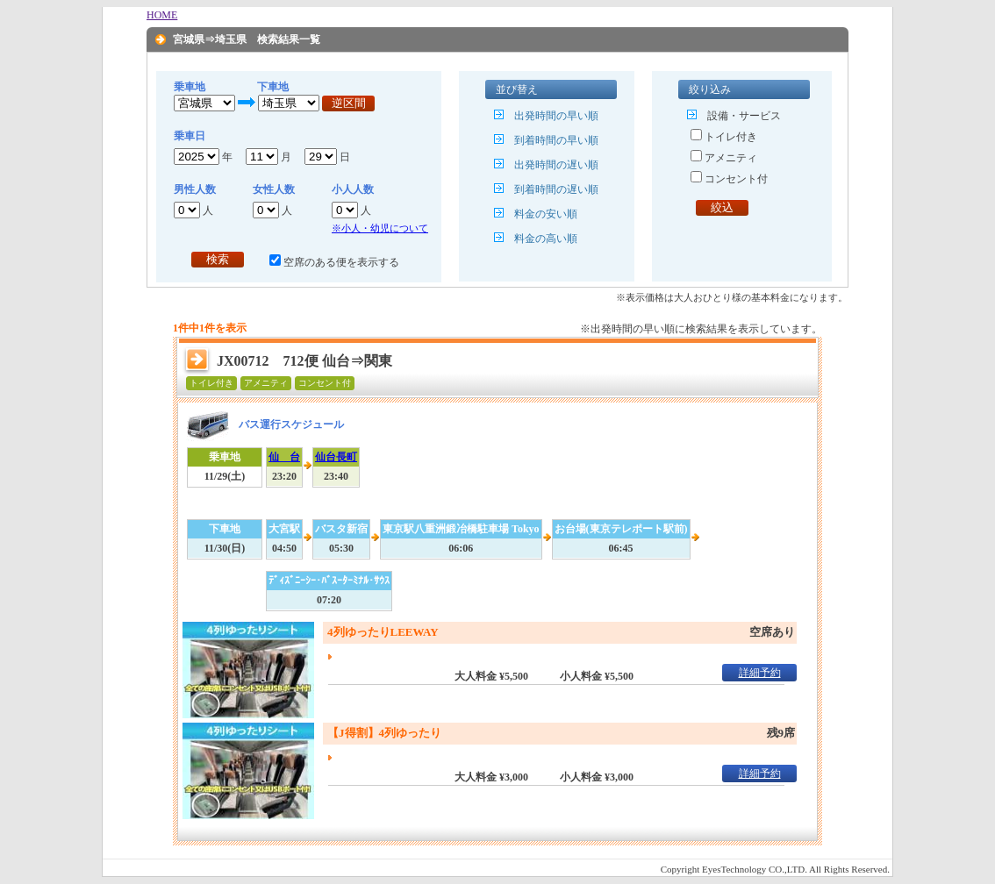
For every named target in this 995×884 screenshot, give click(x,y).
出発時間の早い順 (556, 116)
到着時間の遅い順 (556, 189)
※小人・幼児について (380, 228)
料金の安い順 (545, 214)
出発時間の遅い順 (556, 165)
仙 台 (284, 457)
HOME (162, 15)
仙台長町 (336, 457)
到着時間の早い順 (556, 140)
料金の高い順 (545, 238)
